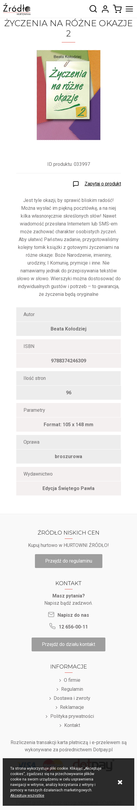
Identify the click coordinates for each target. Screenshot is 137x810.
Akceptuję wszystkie (27, 795)
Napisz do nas (73, 615)
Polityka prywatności (72, 716)
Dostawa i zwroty (72, 698)
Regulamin (72, 689)
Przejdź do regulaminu (68, 561)
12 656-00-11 (73, 627)
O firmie (72, 680)
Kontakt (72, 725)
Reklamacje (72, 707)
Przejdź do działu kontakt (68, 644)
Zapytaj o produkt (103, 184)
